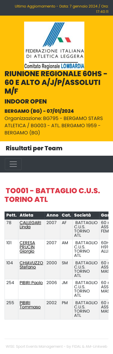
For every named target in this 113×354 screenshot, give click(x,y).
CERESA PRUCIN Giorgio (27, 247)
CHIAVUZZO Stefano (31, 265)
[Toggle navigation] (13, 164)
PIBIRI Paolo (31, 283)
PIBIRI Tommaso (30, 305)
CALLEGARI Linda (30, 225)
